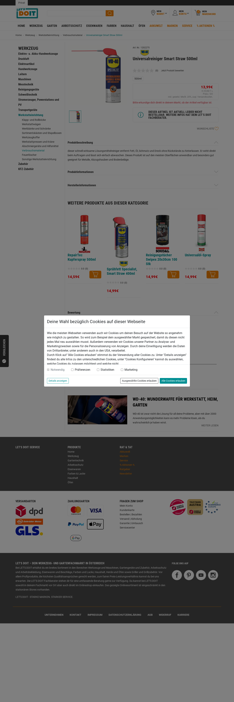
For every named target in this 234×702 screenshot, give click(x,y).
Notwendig (58, 369)
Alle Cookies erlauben (173, 380)
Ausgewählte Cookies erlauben (139, 380)
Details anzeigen (58, 380)
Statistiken (107, 369)
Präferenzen (82, 369)
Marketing (130, 369)
